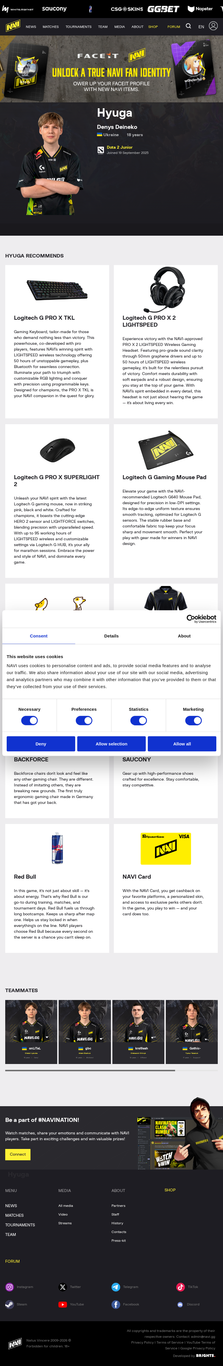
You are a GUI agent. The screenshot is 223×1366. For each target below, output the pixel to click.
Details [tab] (111, 635)
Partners (118, 1205)
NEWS (11, 1206)
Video (63, 1214)
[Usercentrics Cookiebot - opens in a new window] (191, 618)
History (117, 1223)
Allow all (182, 743)
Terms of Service (170, 1342)
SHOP (170, 1190)
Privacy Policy (142, 1342)
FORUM (12, 1262)
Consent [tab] (39, 635)
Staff (115, 1214)
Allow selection (111, 743)
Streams (65, 1223)
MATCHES (14, 1216)
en (201, 26)
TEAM (10, 1235)
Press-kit (119, 1240)
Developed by (194, 1355)
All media (65, 1205)
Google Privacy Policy (197, 1348)
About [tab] (184, 635)
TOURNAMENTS (20, 1225)
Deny (40, 743)
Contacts (119, 1232)
